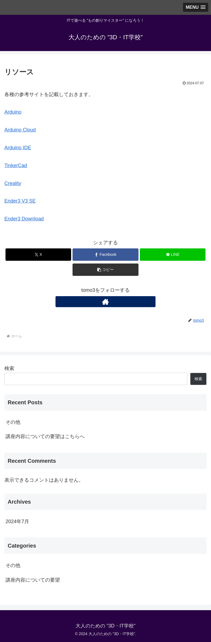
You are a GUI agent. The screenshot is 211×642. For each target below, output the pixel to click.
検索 (9, 368)
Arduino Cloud (20, 130)
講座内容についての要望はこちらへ (45, 436)
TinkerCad (15, 165)
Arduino (12, 112)
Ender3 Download (24, 219)
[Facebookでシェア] (105, 254)
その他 (12, 422)
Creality (12, 183)
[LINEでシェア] (173, 254)
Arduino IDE (17, 147)
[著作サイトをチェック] (105, 301)
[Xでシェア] (38, 254)
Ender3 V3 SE (20, 201)
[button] (105, 269)
